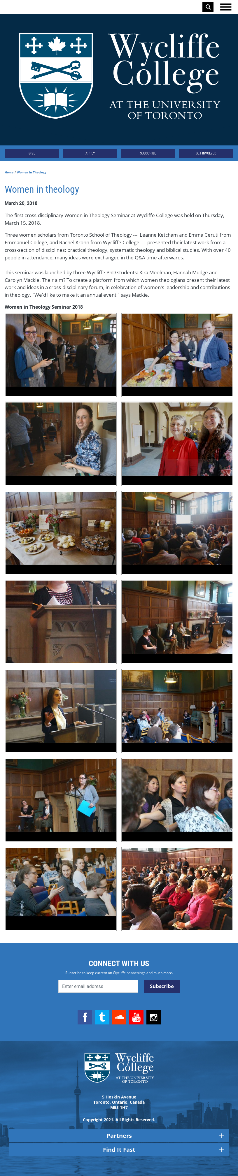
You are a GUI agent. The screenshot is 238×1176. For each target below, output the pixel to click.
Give (32, 153)
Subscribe (148, 153)
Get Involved (206, 153)
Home (9, 172)
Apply (90, 153)
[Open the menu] (225, 7)
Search (208, 7)
